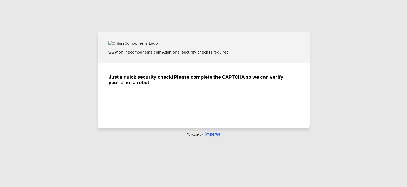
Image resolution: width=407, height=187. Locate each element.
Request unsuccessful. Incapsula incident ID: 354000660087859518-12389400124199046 (203, 93)
